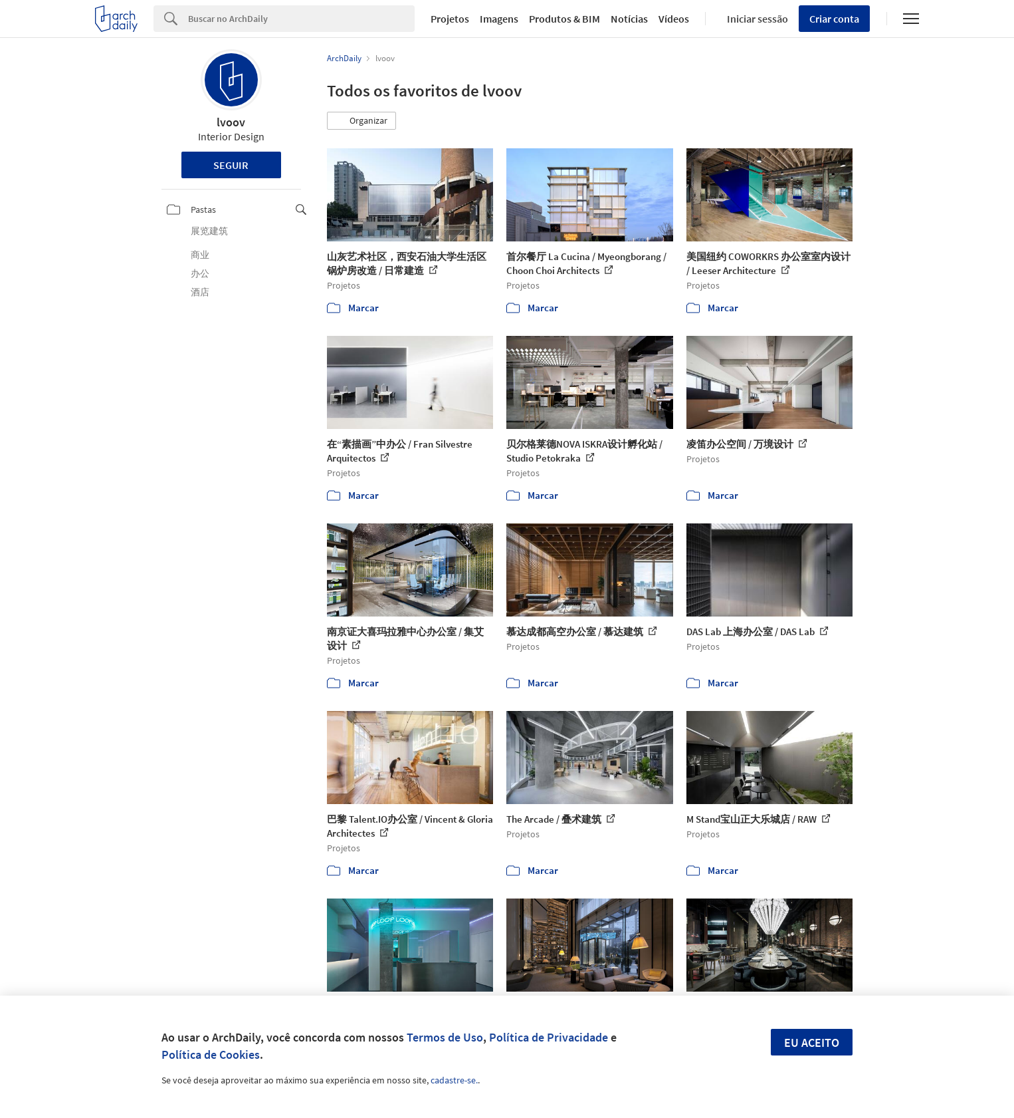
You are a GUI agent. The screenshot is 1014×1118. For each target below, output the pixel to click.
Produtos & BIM (564, 18)
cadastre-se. (454, 1080)
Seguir (231, 165)
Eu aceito (811, 1042)
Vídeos (674, 18)
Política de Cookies (210, 1054)
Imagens (499, 18)
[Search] (301, 18)
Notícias (629, 18)
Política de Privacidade (548, 1037)
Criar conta (834, 18)
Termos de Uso (445, 1037)
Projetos (450, 18)
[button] (361, 121)
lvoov (231, 122)
